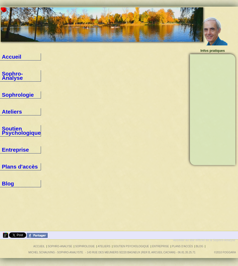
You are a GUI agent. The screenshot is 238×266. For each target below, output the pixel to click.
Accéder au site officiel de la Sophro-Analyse (204, 240)
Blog (5, 127)
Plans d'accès (11, 117)
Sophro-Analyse (13, 66)
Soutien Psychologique (18, 97)
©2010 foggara (225, 252)
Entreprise (9, 107)
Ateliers (7, 86)
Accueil (7, 56)
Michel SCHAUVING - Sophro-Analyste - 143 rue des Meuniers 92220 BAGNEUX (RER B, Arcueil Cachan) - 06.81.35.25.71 (112, 252)
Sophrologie (10, 76)
